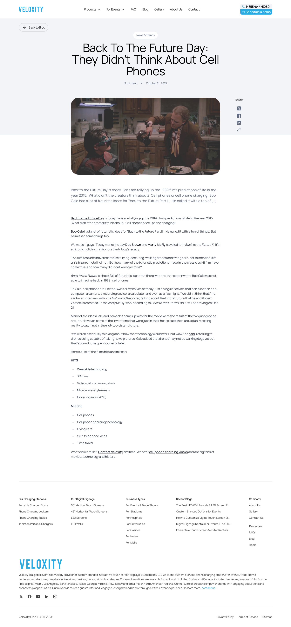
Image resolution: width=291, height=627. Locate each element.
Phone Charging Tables (33, 517)
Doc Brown (133, 244)
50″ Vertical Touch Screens (87, 505)
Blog (145, 9)
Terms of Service (247, 617)
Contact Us (256, 517)
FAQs (252, 532)
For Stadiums (134, 511)
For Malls (131, 542)
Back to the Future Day (87, 218)
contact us (208, 588)
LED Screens (79, 517)
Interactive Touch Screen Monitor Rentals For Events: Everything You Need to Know (227, 530)
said (192, 334)
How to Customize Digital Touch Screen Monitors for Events (213, 517)
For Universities (135, 524)
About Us (176, 9)
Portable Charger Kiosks (33, 505)
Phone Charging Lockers (34, 511)
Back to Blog (33, 27)
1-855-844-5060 (256, 6)
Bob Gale (77, 231)
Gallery (159, 9)
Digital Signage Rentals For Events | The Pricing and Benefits (213, 524)
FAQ (133, 9)
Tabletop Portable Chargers (36, 524)
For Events (115, 9)
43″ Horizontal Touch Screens (89, 511)
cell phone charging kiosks (168, 452)
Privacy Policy (225, 617)
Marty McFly (157, 244)
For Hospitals (134, 517)
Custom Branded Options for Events (198, 511)
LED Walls (77, 524)
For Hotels (132, 536)
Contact (194, 9)
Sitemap (267, 617)
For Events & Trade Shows (142, 505)
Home (252, 545)
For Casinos (133, 530)
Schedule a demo (256, 12)
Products (92, 9)
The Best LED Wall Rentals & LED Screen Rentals (205, 505)
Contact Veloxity (110, 452)
